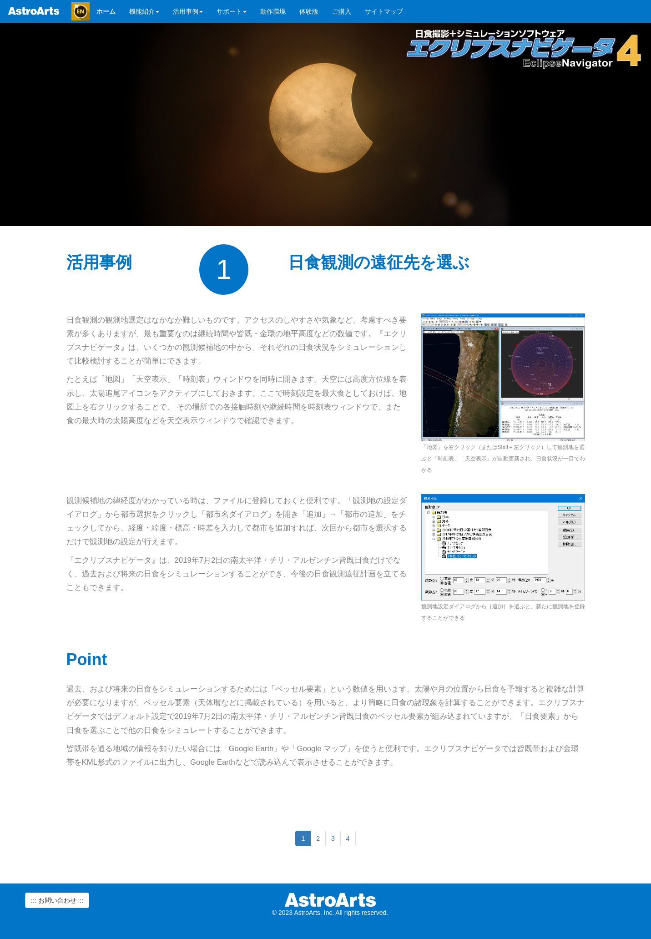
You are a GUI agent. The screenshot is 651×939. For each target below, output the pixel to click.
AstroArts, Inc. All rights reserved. (341, 912)
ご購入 (341, 11)
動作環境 (273, 11)
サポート (232, 11)
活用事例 (188, 11)
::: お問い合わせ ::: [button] (57, 900)
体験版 (308, 11)
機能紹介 (144, 11)
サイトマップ (384, 11)
